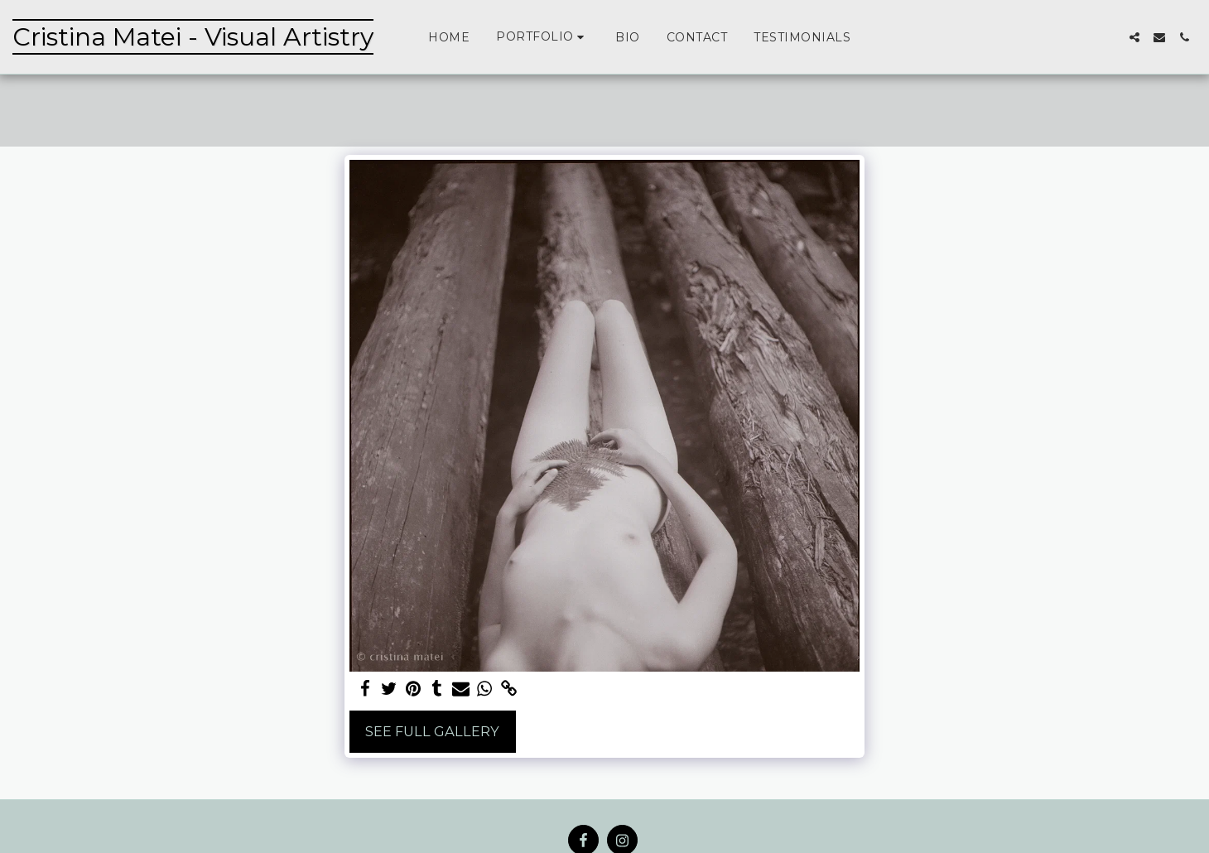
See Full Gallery (432, 731)
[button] (542, 37)
